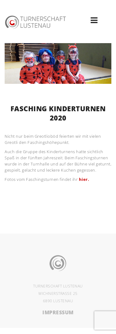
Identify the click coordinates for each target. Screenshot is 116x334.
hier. (84, 179)
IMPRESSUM (58, 312)
